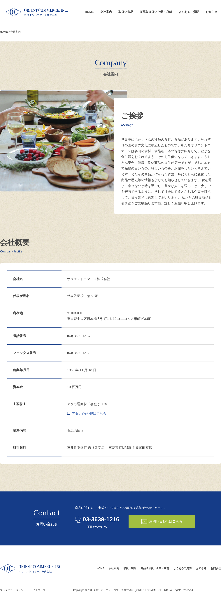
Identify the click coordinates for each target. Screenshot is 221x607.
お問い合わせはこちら (161, 521)
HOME (89, 11)
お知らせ (211, 11)
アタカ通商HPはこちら (89, 413)
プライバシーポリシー (13, 590)
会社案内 (106, 11)
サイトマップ (38, 590)
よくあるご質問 (188, 11)
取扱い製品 (125, 11)
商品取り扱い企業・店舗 (156, 11)
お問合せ (216, 568)
